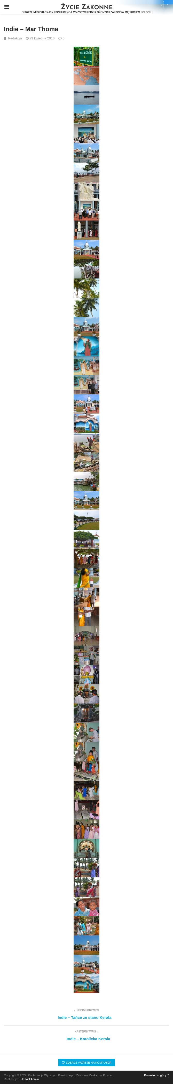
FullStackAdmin (29, 1079)
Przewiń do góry (156, 1075)
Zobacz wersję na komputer (87, 1062)
